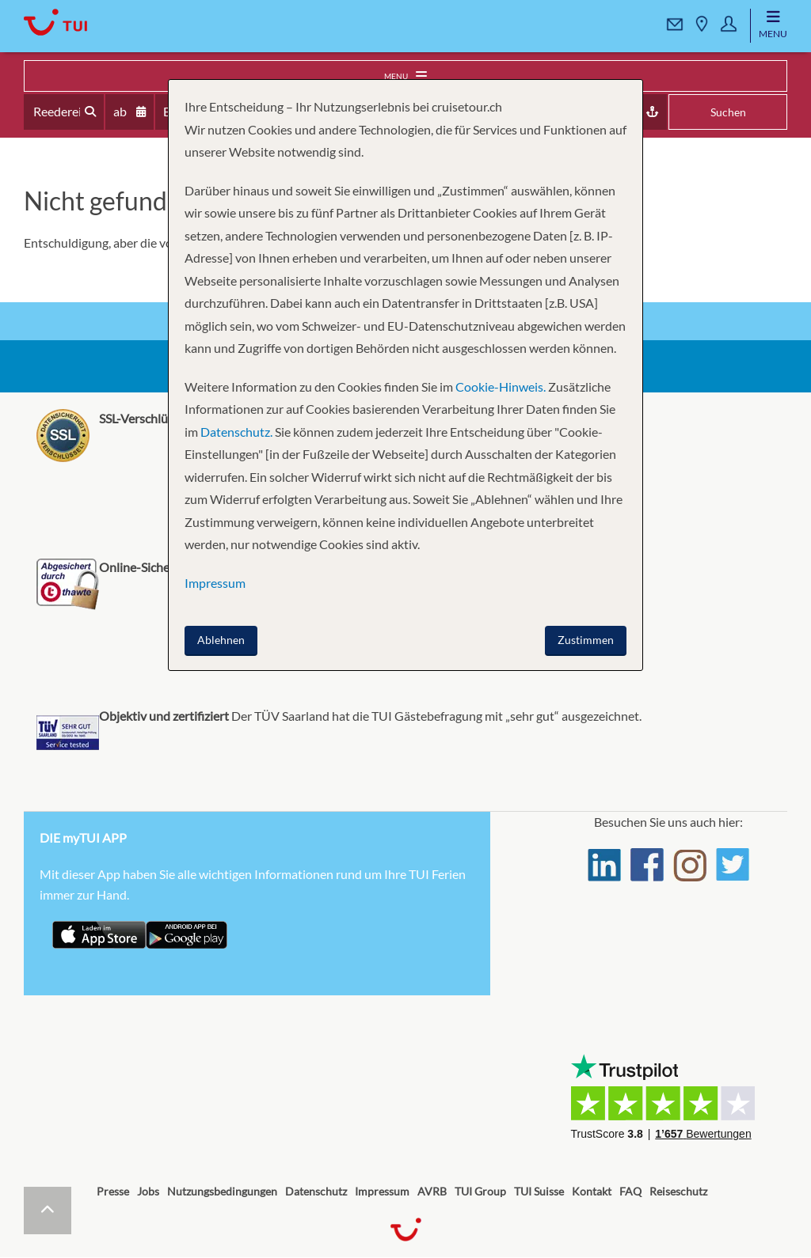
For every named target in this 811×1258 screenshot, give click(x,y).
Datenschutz (316, 1191)
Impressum (382, 1191)
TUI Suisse (539, 1191)
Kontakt (591, 1191)
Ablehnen (221, 639)
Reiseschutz (678, 1191)
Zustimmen (586, 639)
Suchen (728, 112)
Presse (113, 1191)
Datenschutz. (236, 431)
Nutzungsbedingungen (222, 1191)
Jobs (148, 1191)
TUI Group (480, 1191)
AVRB (432, 1191)
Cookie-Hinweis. (499, 386)
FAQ (630, 1191)
